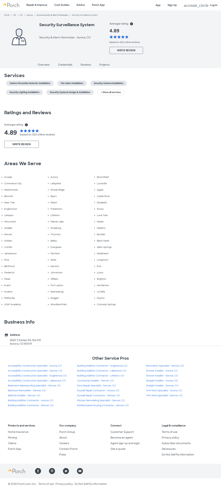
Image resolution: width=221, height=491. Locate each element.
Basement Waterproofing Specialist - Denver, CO (34, 385)
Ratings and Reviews (27, 113)
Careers (64, 443)
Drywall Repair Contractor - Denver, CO (98, 395)
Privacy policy (170, 437)
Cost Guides (61, 5)
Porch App (98, 5)
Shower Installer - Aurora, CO (162, 370)
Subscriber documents (176, 443)
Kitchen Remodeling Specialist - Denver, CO (101, 400)
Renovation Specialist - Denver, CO (165, 365)
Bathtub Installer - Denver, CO (24, 395)
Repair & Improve (36, 5)
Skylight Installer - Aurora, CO (162, 380)
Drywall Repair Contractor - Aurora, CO (98, 390)
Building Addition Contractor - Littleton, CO (100, 375)
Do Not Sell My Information (178, 454)
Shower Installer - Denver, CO (162, 375)
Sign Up (172, 5)
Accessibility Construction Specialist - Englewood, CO (37, 375)
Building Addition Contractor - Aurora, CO (30, 400)
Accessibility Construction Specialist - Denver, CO (35, 370)
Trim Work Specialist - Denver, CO (164, 395)
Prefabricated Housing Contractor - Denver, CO (103, 405)
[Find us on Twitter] (66, 471)
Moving (12, 437)
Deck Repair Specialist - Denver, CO (96, 385)
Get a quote (118, 449)
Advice (80, 5)
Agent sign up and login (125, 443)
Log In (200, 5)
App (158, 5)
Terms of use (169, 432)
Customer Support (122, 432)
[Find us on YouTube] (80, 471)
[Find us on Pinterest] (52, 471)
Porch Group (67, 432)
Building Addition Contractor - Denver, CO (31, 405)
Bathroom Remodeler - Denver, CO (27, 390)
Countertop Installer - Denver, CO (95, 380)
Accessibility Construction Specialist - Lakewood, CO (36, 380)
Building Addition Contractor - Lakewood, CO (101, 370)
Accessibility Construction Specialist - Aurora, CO (35, 365)
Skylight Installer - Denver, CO (162, 385)
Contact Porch (68, 449)
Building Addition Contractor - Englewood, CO (102, 365)
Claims (12, 443)
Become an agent (122, 437)
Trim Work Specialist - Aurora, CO (164, 390)
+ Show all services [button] (111, 92)
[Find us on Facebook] (38, 471)
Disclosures (169, 449)
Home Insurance (18, 432)
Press (62, 454)
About (63, 437)
